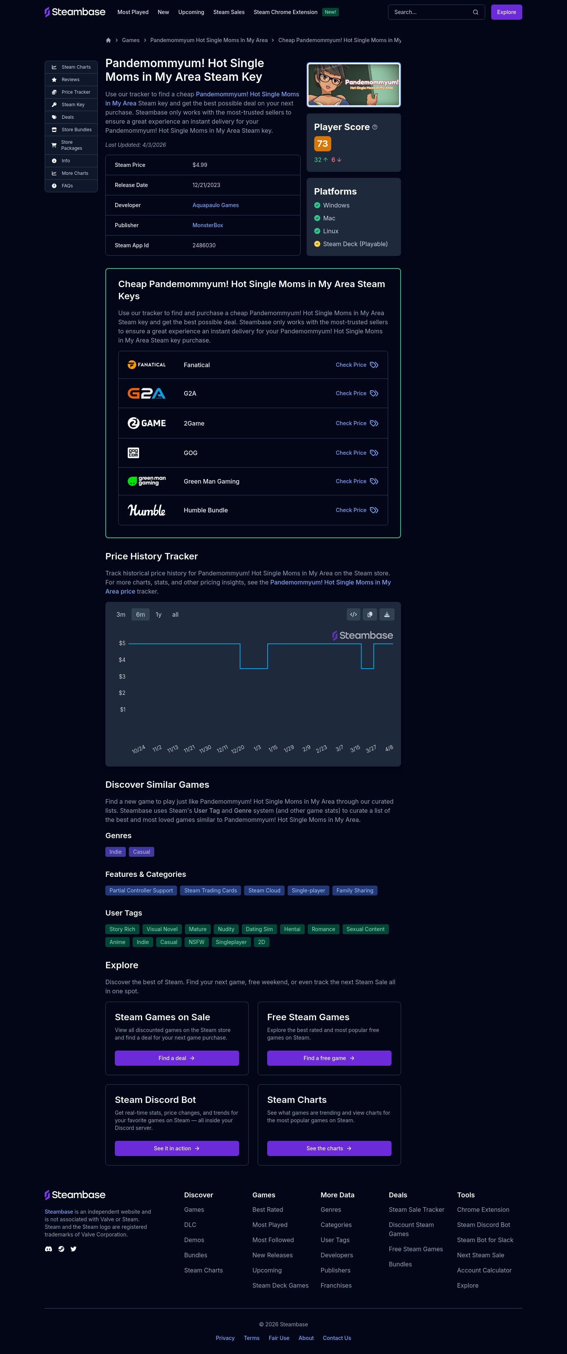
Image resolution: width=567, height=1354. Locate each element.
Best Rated (267, 1209)
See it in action (177, 1148)
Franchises (336, 1285)
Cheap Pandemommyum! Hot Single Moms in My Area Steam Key (360, 40)
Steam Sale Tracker (417, 1209)
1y (159, 614)
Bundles (195, 1255)
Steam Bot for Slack (485, 1240)
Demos (194, 1240)
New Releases (272, 1255)
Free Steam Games (416, 1249)
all (175, 614)
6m (140, 614)
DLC (190, 1224)
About (306, 1338)
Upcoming (191, 12)
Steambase (59, 1211)
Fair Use (279, 1338)
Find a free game (329, 1058)
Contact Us (337, 1338)
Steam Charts (203, 1270)
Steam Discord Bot (483, 1224)
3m (120, 614)
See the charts (329, 1148)
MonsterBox (208, 225)
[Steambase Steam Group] (61, 1249)
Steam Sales (228, 12)
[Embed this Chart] (353, 614)
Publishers (336, 1270)
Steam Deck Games (280, 1285)
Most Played (133, 12)
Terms (252, 1338)
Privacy (225, 1338)
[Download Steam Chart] (387, 614)
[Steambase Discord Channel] (48, 1249)
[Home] (108, 40)
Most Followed (273, 1240)
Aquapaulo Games (216, 205)
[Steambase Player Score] (374, 127)
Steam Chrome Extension (286, 12)
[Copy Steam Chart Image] (370, 614)
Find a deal (177, 1058)
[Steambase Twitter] (73, 1249)
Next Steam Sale (480, 1255)
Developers (337, 1255)
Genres (331, 1209)
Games (131, 40)
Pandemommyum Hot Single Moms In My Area (209, 40)
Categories (336, 1224)
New (163, 12)
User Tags (335, 1240)
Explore (506, 12)
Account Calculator (484, 1270)
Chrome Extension (483, 1209)
